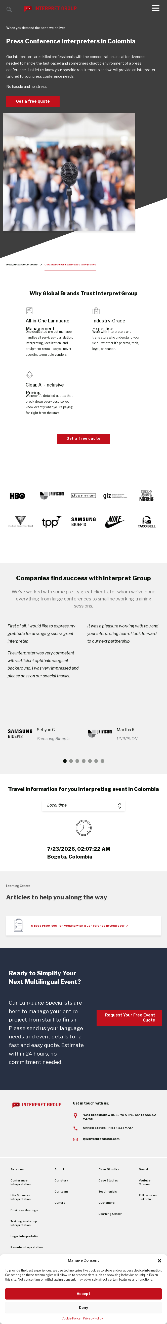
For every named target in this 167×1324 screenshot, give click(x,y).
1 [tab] (65, 777)
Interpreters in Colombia (21, 264)
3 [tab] (77, 777)
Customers (107, 1218)
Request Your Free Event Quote (130, 1033)
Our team (61, 1207)
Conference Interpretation (21, 1197)
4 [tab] (84, 777)
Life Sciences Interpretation (21, 1212)
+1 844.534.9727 (120, 1143)
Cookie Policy (71, 1318)
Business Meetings (24, 1225)
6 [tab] (96, 777)
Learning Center (110, 1229)
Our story (61, 1196)
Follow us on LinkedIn (148, 1212)
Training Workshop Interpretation (24, 1238)
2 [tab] (71, 777)
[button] (159, 1260)
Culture (60, 1218)
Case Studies (108, 1196)
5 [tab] (90, 777)
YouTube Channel (144, 1197)
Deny (83, 1307)
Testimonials (108, 1207)
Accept (83, 1293)
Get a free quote (33, 101)
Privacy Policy (93, 1318)
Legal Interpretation (25, 1251)
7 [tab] (102, 777)
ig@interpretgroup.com (101, 1154)
